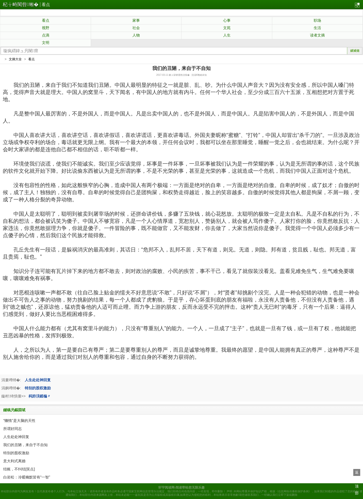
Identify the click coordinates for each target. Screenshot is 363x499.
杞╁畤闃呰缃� (21, 4)
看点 (46, 4)
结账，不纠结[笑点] (19, 469)
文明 (45, 43)
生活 (317, 28)
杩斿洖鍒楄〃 (39, 396)
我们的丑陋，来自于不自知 (25, 445)
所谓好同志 (12, 429)
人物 (136, 35)
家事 (136, 20)
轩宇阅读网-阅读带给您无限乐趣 (181, 487)
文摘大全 (15, 59)
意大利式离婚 (14, 461)
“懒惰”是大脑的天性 (19, 421)
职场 (317, 20)
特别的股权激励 (38, 388)
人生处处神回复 (38, 380)
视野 (45, 28)
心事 (227, 20)
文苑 (227, 28)
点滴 (45, 35)
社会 (136, 28)
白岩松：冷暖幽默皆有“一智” (26, 477)
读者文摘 (317, 35)
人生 (227, 35)
